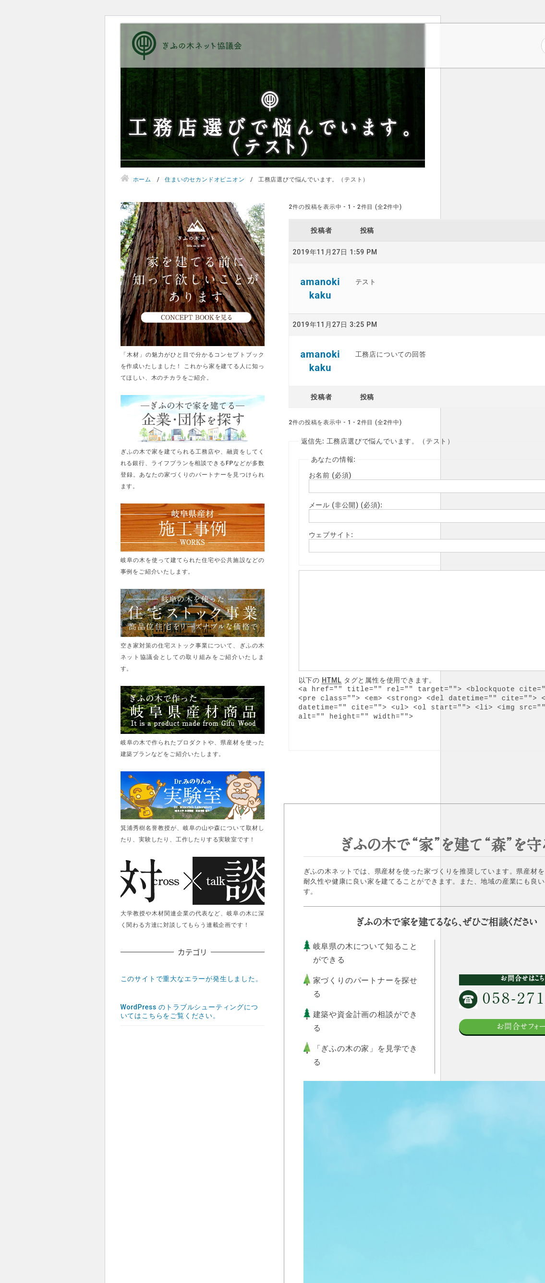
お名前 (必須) (330, 475)
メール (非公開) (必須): (346, 505)
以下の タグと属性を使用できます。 (367, 680)
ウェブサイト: (331, 535)
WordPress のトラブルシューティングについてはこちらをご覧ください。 (189, 1011)
